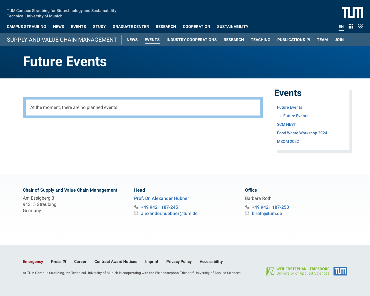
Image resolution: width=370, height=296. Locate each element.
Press (56, 261)
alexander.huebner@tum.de (169, 213)
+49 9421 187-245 (159, 207)
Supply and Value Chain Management (62, 39)
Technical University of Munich (34, 15)
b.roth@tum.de (267, 213)
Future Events (295, 115)
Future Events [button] (297, 107)
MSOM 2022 (288, 141)
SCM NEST (286, 124)
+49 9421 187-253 (270, 207)
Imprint (151, 261)
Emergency (33, 261)
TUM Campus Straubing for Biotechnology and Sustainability (61, 10)
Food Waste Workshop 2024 (302, 133)
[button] (26, 25)
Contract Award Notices (115, 261)
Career (80, 261)
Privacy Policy (179, 261)
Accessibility (211, 261)
